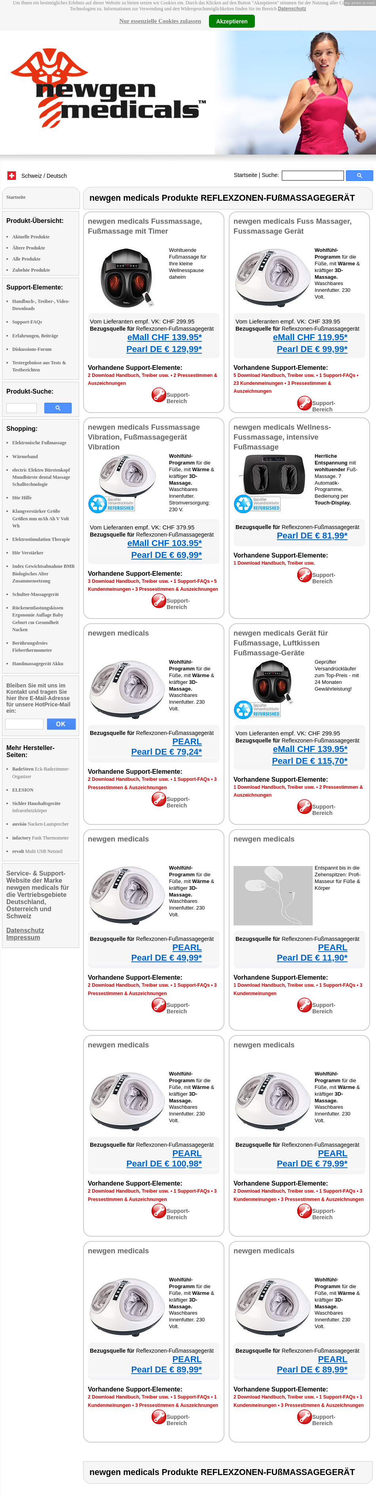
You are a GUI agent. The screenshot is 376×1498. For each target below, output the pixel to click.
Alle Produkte (26, 259)
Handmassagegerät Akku (37, 663)
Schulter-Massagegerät (35, 594)
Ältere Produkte (28, 248)
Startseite (245, 175)
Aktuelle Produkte (30, 237)
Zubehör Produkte (31, 270)
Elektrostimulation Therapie (41, 539)
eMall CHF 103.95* (164, 543)
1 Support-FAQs (337, 375)
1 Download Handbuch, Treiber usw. (274, 563)
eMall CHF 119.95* (310, 337)
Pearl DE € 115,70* (310, 761)
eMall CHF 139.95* (164, 337)
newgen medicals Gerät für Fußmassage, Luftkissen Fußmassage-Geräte (281, 643)
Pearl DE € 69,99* (166, 555)
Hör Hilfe (22, 498)
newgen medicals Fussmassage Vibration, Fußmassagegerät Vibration (144, 437)
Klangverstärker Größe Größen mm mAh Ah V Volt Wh (40, 518)
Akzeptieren (231, 21)
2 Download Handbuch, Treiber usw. (128, 375)
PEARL (187, 741)
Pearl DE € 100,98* (164, 1164)
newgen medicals (118, 633)
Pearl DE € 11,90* (312, 958)
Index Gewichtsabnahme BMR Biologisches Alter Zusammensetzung (43, 573)
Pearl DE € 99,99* (312, 349)
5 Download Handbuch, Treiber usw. (274, 375)
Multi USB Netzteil (37, 851)
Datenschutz (292, 8)
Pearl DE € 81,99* (312, 536)
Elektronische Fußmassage (39, 442)
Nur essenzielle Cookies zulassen (160, 21)
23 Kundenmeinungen (258, 383)
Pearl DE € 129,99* (164, 349)
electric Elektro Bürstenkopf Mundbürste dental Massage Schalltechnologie (41, 477)
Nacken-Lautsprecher (40, 824)
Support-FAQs (27, 322)
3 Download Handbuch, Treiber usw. (128, 581)
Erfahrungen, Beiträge (35, 336)
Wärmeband (25, 456)
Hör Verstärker (28, 553)
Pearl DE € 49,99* (166, 958)
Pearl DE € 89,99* (166, 1369)
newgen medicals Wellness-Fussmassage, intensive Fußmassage (282, 437)
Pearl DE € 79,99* (312, 1164)
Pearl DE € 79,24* (166, 752)
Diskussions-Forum (31, 349)
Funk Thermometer (40, 838)
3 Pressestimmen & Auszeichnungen (176, 589)
